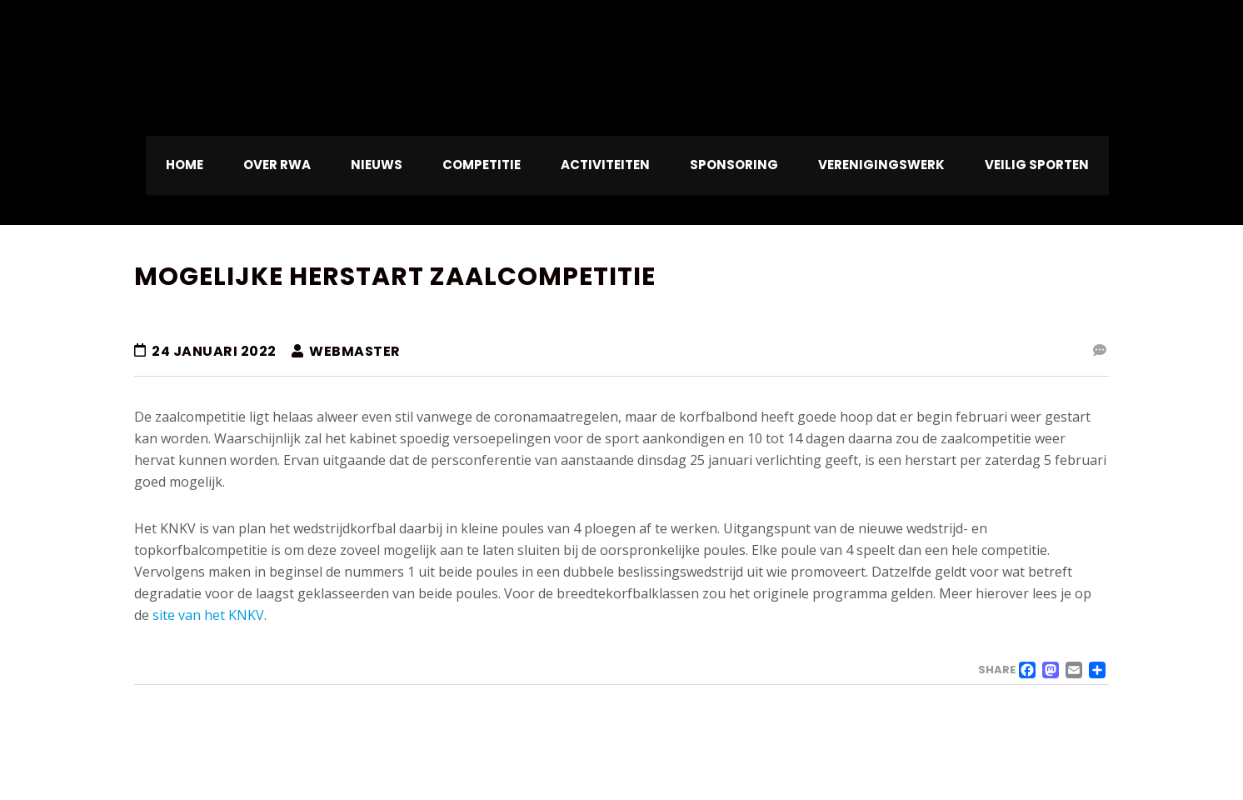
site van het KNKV (208, 615)
